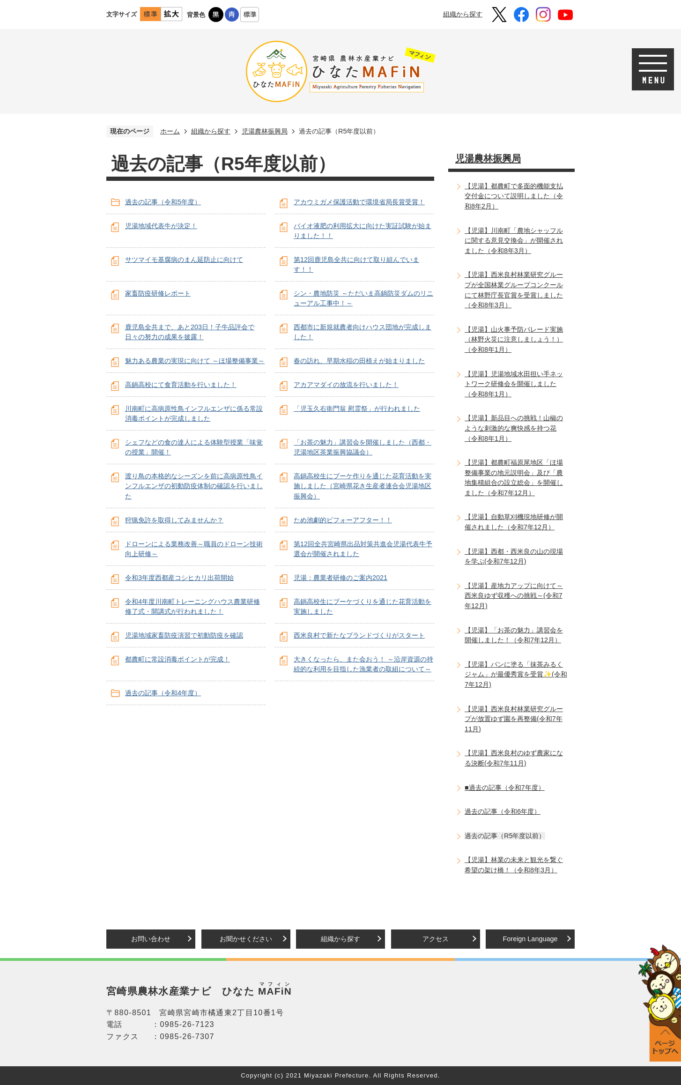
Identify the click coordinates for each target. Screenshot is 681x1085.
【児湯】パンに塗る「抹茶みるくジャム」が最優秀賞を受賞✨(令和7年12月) (516, 674)
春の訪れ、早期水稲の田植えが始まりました (359, 360)
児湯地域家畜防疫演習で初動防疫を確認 (184, 635)
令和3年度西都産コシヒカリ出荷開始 (179, 577)
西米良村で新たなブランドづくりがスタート (359, 635)
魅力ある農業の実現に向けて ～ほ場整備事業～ (195, 360)
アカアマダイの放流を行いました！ (346, 384)
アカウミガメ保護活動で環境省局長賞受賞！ (359, 202)
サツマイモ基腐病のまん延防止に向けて (184, 259)
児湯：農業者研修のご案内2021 (340, 577)
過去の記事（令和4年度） (163, 693)
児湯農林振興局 (265, 131)
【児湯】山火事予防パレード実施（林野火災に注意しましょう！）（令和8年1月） (514, 339)
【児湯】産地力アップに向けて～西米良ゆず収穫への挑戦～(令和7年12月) (514, 595)
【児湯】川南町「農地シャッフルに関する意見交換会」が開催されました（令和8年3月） (514, 240)
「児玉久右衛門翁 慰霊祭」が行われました (357, 408)
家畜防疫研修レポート (158, 293)
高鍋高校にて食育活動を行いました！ (181, 384)
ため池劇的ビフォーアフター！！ (343, 520)
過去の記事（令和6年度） (502, 811)
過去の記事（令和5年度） (163, 202)
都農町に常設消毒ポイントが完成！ (177, 659)
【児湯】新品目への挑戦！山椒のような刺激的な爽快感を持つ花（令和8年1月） (514, 428)
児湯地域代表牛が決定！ (161, 226)
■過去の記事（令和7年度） (505, 787)
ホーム (170, 131)
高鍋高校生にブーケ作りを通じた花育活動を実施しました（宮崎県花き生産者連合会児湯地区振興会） (362, 486)
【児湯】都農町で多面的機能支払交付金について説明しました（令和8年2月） (514, 196)
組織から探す (462, 14)
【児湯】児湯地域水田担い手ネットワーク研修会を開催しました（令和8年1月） (514, 384)
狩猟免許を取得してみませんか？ (174, 520)
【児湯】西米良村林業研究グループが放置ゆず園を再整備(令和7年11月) (514, 719)
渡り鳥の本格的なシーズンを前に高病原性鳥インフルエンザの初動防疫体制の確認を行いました (194, 486)
